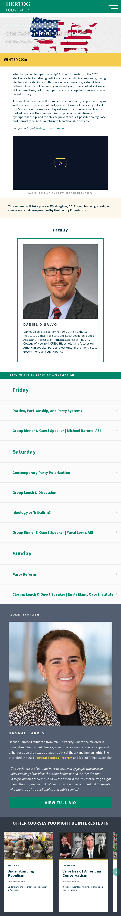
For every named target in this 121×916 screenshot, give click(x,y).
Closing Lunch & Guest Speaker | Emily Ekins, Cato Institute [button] (63, 594)
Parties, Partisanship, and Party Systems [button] (47, 410)
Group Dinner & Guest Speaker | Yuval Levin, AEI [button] (52, 532)
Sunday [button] (22, 553)
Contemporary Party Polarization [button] (41, 472)
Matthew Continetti (16, 881)
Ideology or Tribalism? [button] (31, 512)
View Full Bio (60, 802)
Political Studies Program (53, 758)
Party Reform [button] (24, 574)
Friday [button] (20, 389)
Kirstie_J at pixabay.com (50, 128)
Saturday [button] (24, 451)
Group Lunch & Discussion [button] (34, 492)
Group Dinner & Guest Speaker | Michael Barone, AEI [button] (56, 430)
